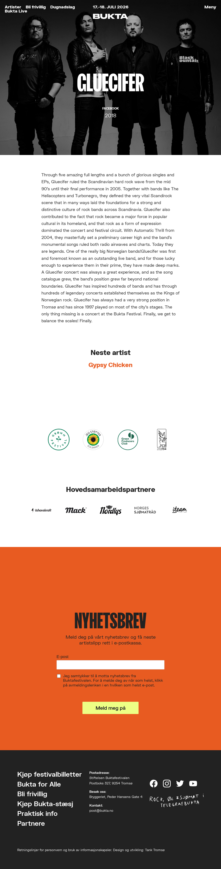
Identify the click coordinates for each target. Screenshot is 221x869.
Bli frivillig (36, 6)
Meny (210, 7)
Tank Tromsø (155, 850)
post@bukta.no (101, 810)
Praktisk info (37, 813)
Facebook (110, 108)
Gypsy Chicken (110, 364)
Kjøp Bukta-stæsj (45, 804)
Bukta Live (16, 10)
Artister (13, 6)
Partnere (31, 823)
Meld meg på (111, 708)
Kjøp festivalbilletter (49, 774)
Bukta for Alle (39, 784)
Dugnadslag (62, 6)
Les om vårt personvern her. (84, 694)
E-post (62, 656)
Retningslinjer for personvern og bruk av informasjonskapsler (64, 850)
